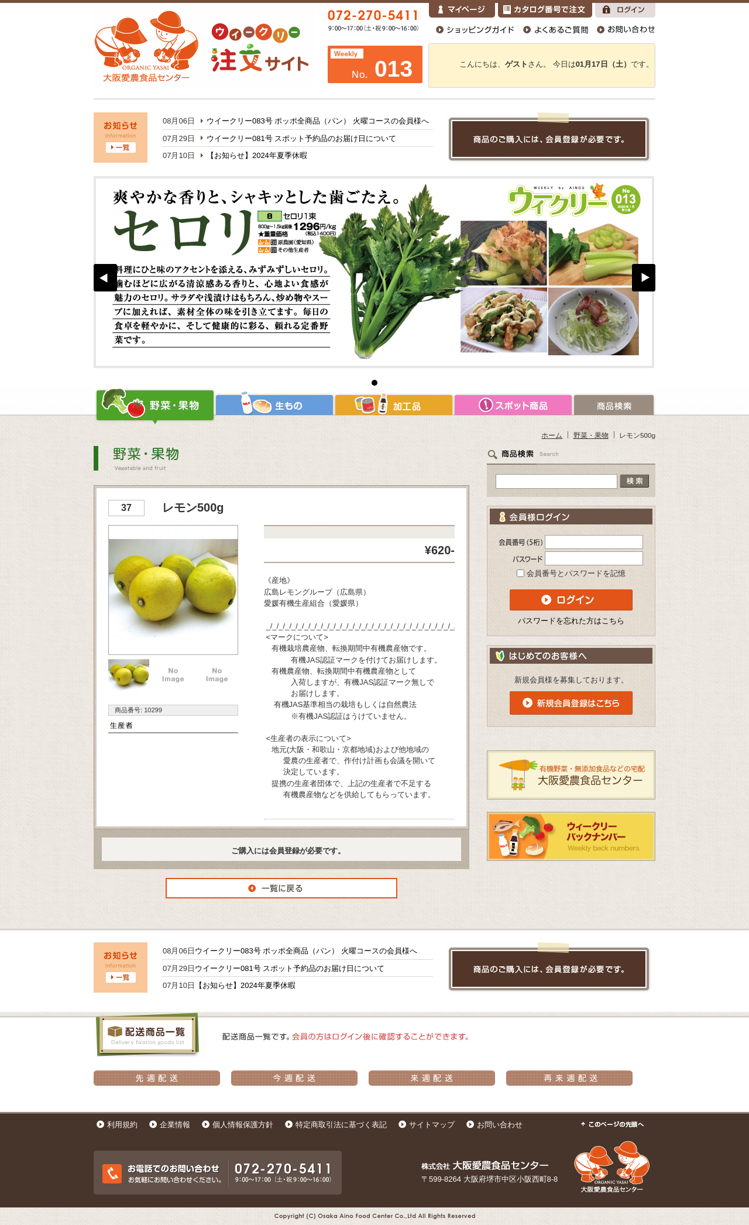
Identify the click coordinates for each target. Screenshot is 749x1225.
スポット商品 (513, 405)
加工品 (393, 405)
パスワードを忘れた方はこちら (571, 620)
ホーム (551, 435)
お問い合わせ (500, 1124)
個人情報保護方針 (242, 1124)
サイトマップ (432, 1124)
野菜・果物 (154, 405)
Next (643, 277)
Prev (105, 277)
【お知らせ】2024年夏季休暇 (257, 155)
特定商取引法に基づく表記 (341, 1124)
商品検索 (614, 405)
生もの (274, 405)
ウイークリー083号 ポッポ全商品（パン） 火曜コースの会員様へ (318, 120)
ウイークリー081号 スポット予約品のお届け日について (301, 138)
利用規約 (122, 1124)
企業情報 (175, 1124)
